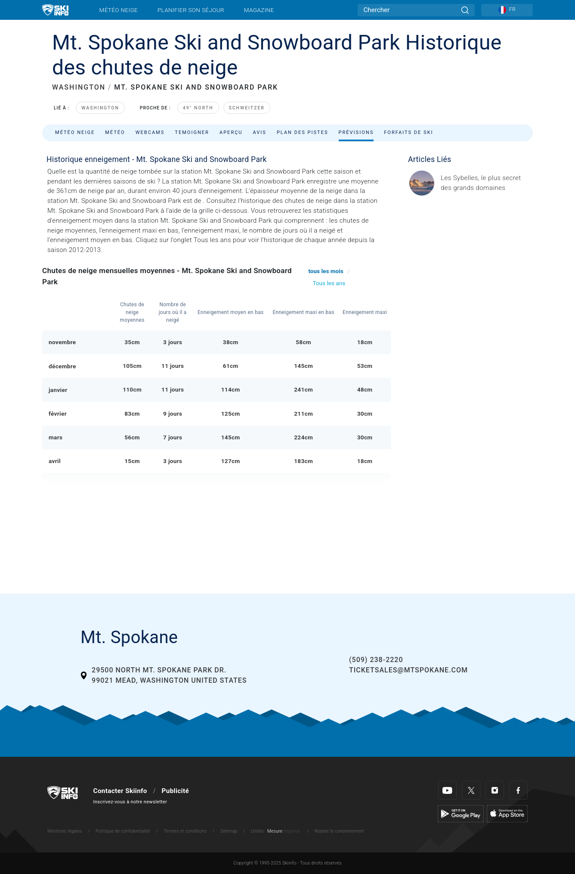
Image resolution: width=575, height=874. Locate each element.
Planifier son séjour (191, 9)
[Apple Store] (507, 813)
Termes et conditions (185, 831)
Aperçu (231, 132)
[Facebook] (518, 790)
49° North (198, 108)
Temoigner (192, 132)
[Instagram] (494, 790)
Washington (100, 108)
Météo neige (118, 9)
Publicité (175, 791)
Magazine (259, 9)
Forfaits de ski (408, 132)
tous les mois (325, 270)
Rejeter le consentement (340, 831)
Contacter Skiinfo (120, 791)
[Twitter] (471, 790)
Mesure (274, 831)
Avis (259, 132)
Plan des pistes (302, 132)
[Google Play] (461, 813)
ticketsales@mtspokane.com (408, 670)
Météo (115, 132)
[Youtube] (447, 790)
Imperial (292, 831)
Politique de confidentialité (123, 831)
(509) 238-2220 (376, 660)
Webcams (150, 132)
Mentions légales (64, 831)
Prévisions (356, 132)
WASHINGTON (78, 87)
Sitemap (228, 831)
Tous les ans (328, 283)
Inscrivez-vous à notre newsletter (130, 802)
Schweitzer (247, 108)
